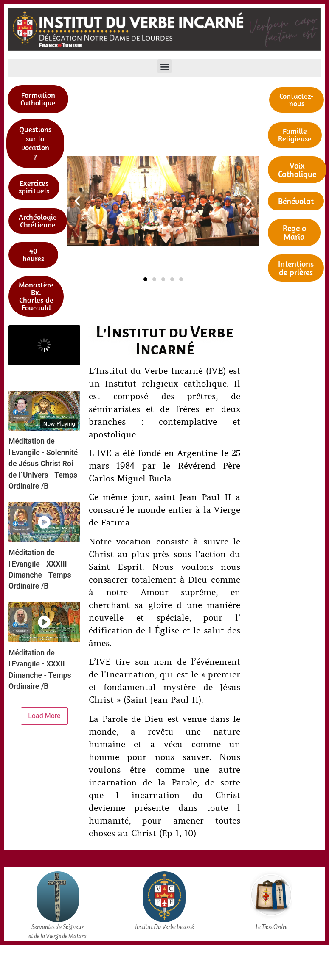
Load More (44, 716)
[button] (164, 66)
